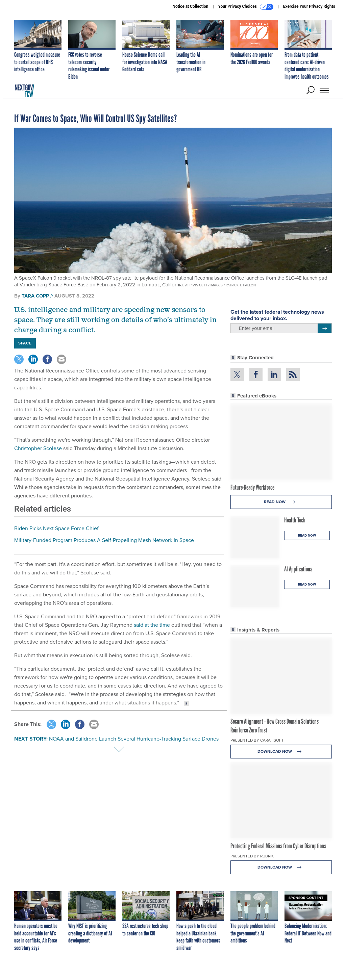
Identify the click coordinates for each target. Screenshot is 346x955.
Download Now (281, 751)
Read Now (281, 502)
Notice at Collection (190, 6)
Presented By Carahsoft (257, 740)
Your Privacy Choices (245, 7)
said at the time (152, 625)
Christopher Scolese (38, 448)
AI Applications (298, 569)
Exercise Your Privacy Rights (309, 6)
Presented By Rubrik (252, 856)
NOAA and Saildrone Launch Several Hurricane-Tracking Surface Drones (134, 739)
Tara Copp (35, 296)
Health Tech (294, 520)
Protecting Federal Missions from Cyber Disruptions (278, 846)
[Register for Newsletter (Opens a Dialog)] (324, 328)
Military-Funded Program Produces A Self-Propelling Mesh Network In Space (104, 540)
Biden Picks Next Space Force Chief (56, 528)
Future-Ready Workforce (252, 487)
